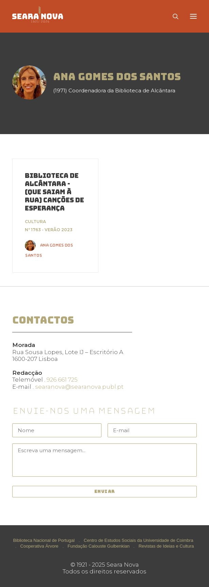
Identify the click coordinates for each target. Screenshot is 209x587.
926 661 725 (62, 379)
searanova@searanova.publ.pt (79, 386)
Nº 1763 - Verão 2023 (49, 229)
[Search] (172, 16)
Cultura (35, 221)
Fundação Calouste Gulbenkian (99, 546)
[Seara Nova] (43, 16)
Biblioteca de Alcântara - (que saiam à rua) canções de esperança (54, 192)
